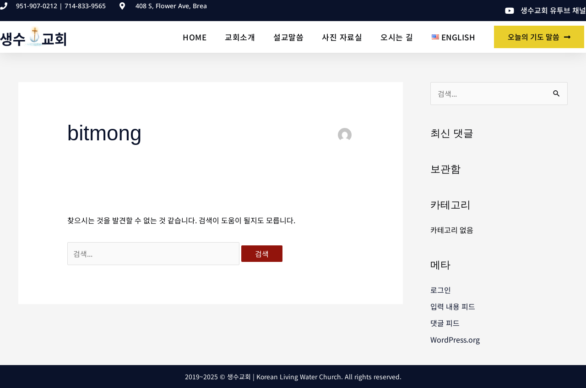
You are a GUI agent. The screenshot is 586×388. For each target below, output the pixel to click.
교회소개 (240, 37)
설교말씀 (288, 37)
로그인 (440, 289)
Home (194, 37)
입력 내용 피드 (452, 306)
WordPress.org (455, 339)
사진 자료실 (342, 37)
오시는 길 (396, 37)
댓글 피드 (445, 322)
